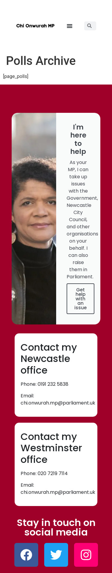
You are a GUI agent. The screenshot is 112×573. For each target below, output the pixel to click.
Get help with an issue (80, 299)
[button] (69, 25)
